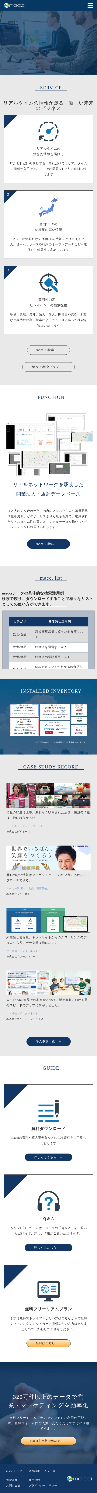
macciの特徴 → (48, 350)
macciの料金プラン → (48, 366)
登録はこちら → (48, 1343)
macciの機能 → (48, 543)
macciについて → (48, 601)
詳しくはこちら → (48, 1157)
